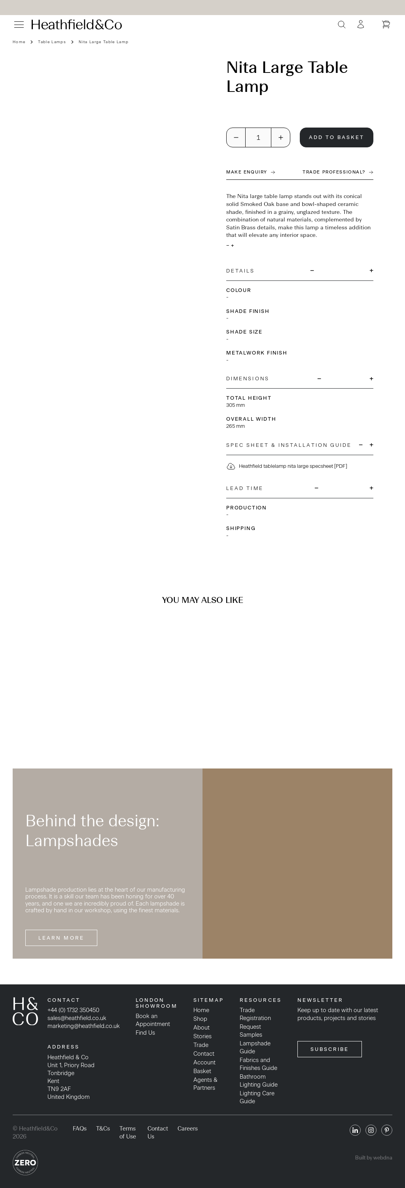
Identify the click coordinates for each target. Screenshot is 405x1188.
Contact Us (158, 1132)
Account (204, 1062)
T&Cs (103, 1128)
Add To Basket (337, 137)
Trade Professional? (338, 172)
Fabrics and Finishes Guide (258, 1064)
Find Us (145, 1032)
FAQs (80, 1128)
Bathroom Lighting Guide (259, 1080)
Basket (202, 1071)
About (201, 1027)
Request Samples (251, 1030)
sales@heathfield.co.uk (76, 1018)
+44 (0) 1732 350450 (73, 1010)
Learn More (61, 938)
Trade (200, 1045)
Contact (203, 1053)
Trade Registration (255, 1014)
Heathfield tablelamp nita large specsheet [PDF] (286, 466)
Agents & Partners (205, 1083)
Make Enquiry (250, 172)
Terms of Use (127, 1132)
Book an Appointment (153, 1020)
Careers (188, 1128)
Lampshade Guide (255, 1047)
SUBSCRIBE (329, 1049)
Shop (200, 1018)
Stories (202, 1036)
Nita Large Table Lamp (104, 42)
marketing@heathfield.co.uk (83, 1026)
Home (19, 42)
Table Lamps (52, 42)
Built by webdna (373, 1158)
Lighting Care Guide (257, 1097)
